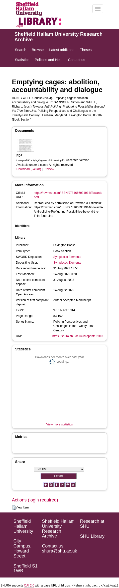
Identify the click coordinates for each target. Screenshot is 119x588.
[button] (14, 507)
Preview (48, 169)
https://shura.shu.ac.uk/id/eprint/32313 (77, 336)
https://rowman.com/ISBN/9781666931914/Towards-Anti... (68, 195)
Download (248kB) (28, 169)
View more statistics (59, 424)
